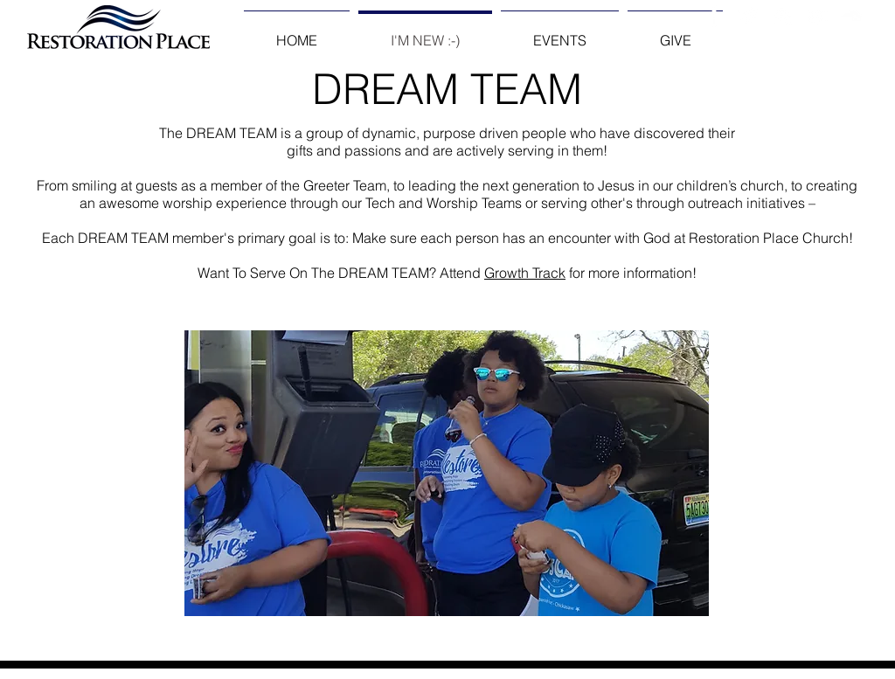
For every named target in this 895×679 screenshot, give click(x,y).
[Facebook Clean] (714, 16)
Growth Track (524, 272)
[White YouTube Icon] (817, 16)
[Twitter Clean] (749, 16)
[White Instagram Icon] (783, 16)
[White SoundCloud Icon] (851, 16)
